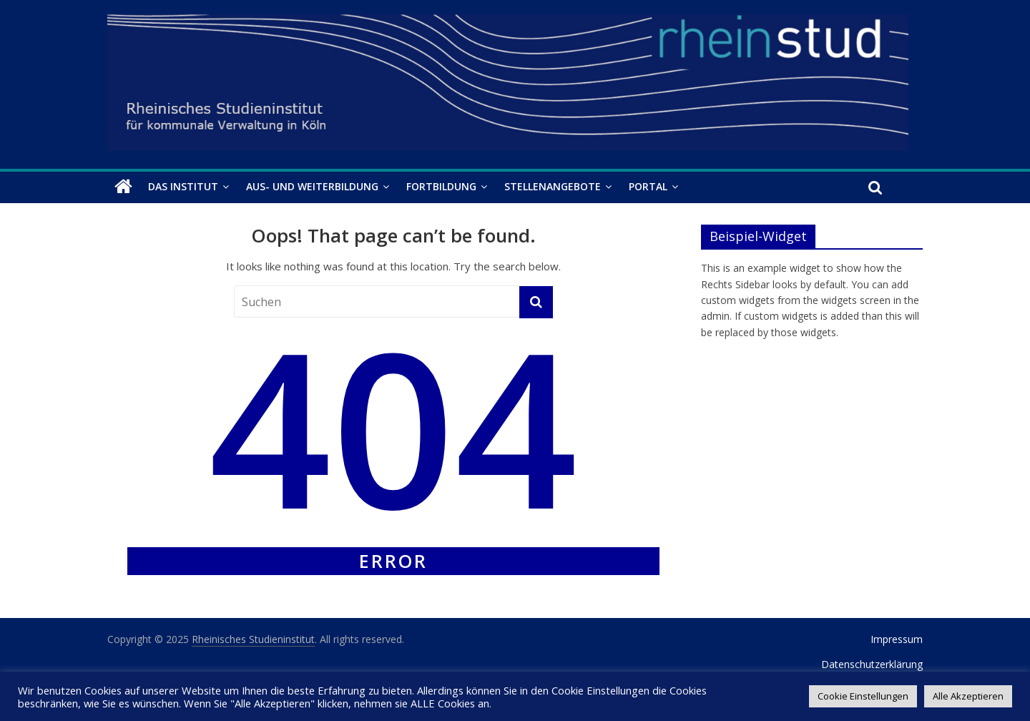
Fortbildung (441, 186)
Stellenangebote (552, 186)
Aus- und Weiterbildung (312, 186)
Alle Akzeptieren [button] (968, 696)
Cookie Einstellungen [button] (863, 696)
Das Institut (183, 186)
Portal (648, 186)
